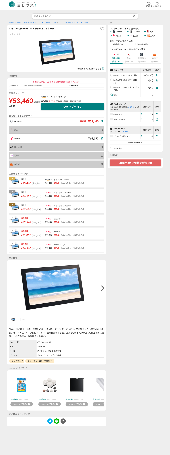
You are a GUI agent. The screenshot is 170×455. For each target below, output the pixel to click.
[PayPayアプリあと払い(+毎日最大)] (157, 80)
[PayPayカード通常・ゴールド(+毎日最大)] (157, 87)
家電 (19, 22)
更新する (73, 85)
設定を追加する (135, 142)
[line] (56, 422)
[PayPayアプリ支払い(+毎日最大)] (157, 75)
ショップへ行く (72, 106)
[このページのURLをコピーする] (63, 421)
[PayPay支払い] (157, 114)
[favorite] (102, 29)
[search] (134, 16)
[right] (102, 288)
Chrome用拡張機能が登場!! (135, 162)
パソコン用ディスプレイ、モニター (73, 22)
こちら (131, 107)
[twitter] (50, 422)
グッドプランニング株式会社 (40, 361)
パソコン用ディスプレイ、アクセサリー (39, 22)
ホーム (12, 22)
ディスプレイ (17, 361)
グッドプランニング (58, 97)
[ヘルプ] (141, 114)
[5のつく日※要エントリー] (157, 136)
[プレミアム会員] (157, 119)
